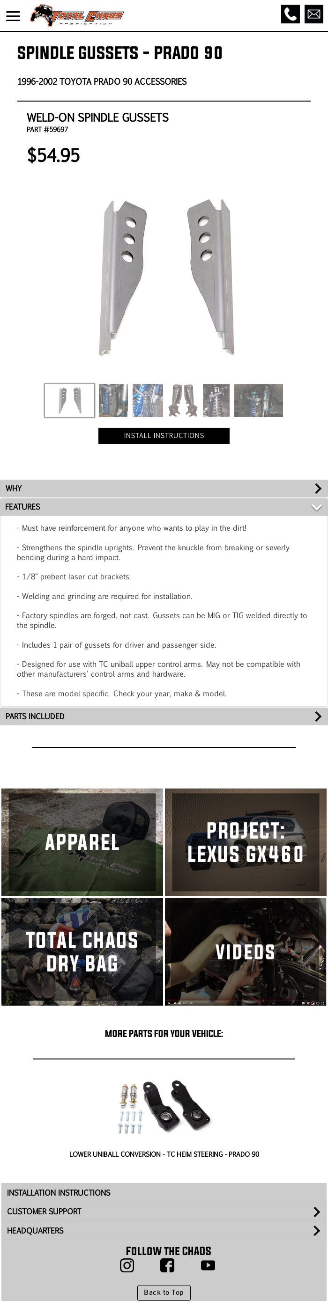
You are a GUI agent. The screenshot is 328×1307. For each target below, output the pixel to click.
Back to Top (164, 1293)
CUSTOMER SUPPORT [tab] (44, 1211)
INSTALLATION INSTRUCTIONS (58, 1192)
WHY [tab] (14, 488)
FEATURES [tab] (22, 506)
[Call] (290, 14)
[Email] (314, 14)
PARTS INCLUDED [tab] (35, 716)
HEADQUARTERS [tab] (35, 1230)
